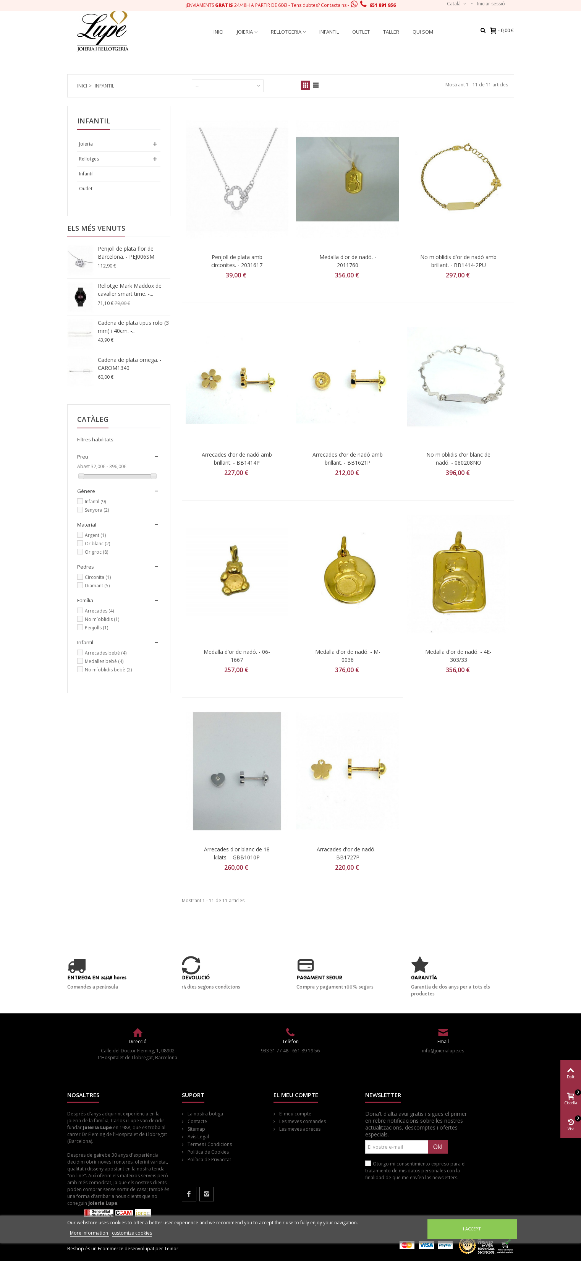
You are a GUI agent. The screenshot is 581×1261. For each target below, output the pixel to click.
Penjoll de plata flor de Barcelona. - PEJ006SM (126, 252)
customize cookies (132, 1233)
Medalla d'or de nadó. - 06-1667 (237, 655)
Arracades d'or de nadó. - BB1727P (348, 853)
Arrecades (99, 611)
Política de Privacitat (208, 1159)
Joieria (245, 31)
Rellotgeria (286, 31)
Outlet (361, 31)
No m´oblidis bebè (108, 669)
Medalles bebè (104, 661)
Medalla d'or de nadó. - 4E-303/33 (458, 655)
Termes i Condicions (209, 1144)
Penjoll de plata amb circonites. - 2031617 (236, 261)
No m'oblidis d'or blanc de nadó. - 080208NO (458, 458)
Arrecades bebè (105, 653)
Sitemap (195, 1129)
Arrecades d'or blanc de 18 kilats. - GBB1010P (237, 853)
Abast (83, 466)
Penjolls (96, 627)
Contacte (196, 1121)
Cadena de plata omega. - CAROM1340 (130, 363)
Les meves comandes (302, 1121)
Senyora (97, 510)
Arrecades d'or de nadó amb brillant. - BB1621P (347, 458)
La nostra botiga (204, 1113)
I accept (472, 1229)
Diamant (97, 585)
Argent (95, 535)
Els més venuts (96, 228)
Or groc (96, 552)
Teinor (171, 1248)
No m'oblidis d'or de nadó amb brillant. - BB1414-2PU (458, 261)
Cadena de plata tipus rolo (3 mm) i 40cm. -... (133, 326)
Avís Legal (197, 1136)
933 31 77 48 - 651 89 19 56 (290, 1050)
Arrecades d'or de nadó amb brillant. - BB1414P (237, 458)
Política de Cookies (207, 1152)
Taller (391, 31)
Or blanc (97, 543)
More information (89, 1233)
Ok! (437, 1147)
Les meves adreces (299, 1129)
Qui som (423, 31)
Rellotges (89, 159)
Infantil (329, 31)
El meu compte (294, 1113)
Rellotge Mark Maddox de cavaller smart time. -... (130, 289)
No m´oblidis (102, 619)
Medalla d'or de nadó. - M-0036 (347, 655)
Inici (218, 31)
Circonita (98, 577)
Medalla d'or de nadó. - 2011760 (347, 261)
